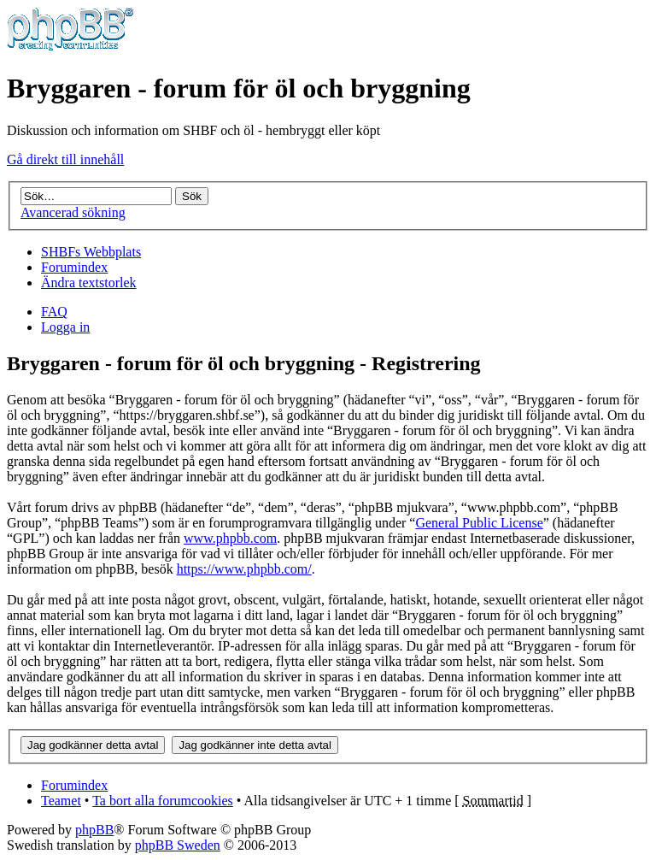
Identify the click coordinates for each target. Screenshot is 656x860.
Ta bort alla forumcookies (162, 800)
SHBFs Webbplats (91, 251)
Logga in (65, 327)
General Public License (478, 522)
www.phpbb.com (230, 538)
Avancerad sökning (73, 212)
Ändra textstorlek (89, 282)
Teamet (61, 800)
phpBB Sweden (177, 845)
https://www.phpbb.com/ (244, 569)
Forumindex (74, 267)
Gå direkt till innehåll (65, 159)
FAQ (54, 311)
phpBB (94, 829)
